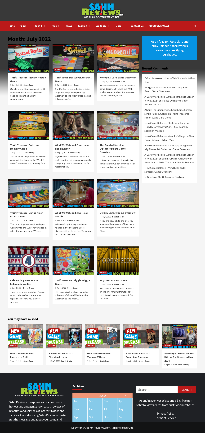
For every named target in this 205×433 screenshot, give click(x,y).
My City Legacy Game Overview (117, 212)
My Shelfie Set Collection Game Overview (167, 149)
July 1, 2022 (106, 284)
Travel (69, 25)
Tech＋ (41, 25)
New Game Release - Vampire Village (164, 136)
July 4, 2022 (17, 288)
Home (11, 25)
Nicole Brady (119, 81)
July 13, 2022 (107, 156)
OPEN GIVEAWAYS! (159, 25)
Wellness (103, 25)
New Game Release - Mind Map (161, 167)
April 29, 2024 (171, 364)
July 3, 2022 (62, 288)
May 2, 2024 (94, 361)
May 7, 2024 (55, 361)
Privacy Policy (165, 413)
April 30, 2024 (133, 361)
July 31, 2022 (17, 85)
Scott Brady (28, 85)
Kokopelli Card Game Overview (118, 77)
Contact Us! (137, 25)
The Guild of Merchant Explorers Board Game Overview (113, 148)
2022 (102, 395)
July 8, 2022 (62, 220)
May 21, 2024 (17, 361)
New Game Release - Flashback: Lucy (164, 122)
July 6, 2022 (106, 217)
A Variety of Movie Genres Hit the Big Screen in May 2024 (179, 357)
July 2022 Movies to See (113, 280)
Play (56, 25)
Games (13, 69)
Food (25, 25)
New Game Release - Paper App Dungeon (167, 145)
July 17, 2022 (17, 152)
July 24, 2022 (62, 85)
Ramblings (15, 272)
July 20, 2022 (107, 81)
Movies (58, 137)
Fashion (84, 25)
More (121, 25)
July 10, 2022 (17, 220)
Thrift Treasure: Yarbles (170, 177)
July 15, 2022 (62, 152)
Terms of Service (165, 418)
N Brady (149, 177)
